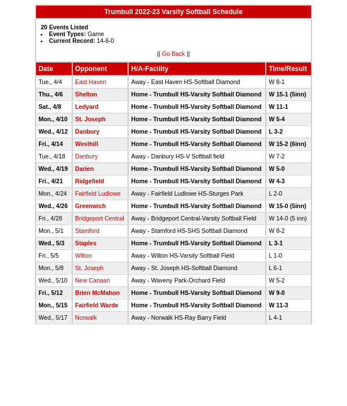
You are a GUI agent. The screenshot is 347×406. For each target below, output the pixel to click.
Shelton (86, 94)
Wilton (83, 255)
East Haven (90, 81)
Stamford (87, 230)
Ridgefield (89, 181)
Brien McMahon (97, 292)
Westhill (86, 143)
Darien (84, 168)
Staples (85, 243)
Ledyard (86, 106)
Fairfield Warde (96, 305)
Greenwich (90, 205)
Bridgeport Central (99, 218)
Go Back (173, 53)
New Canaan (92, 280)
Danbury (87, 131)
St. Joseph (90, 119)
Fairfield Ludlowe (98, 193)
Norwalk (86, 317)
